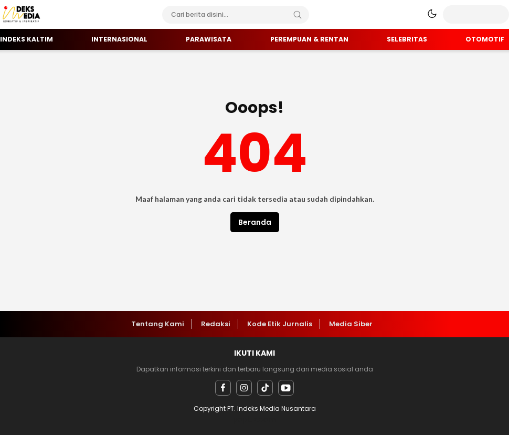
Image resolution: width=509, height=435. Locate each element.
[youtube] (286, 388)
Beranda (254, 222)
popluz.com (254, 419)
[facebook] (223, 388)
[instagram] (244, 388)
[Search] (297, 15)
